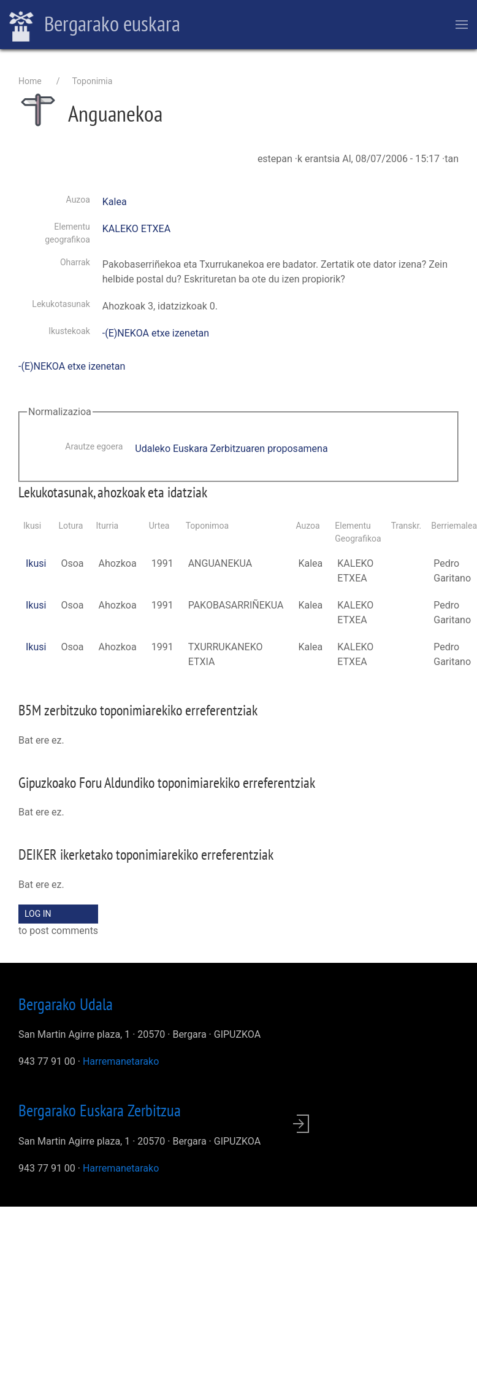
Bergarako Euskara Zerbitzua (99, 1110)
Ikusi (36, 563)
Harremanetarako (121, 1061)
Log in (38, 914)
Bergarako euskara (94, 25)
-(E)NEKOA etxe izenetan (155, 333)
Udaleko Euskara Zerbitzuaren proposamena (231, 448)
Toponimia (92, 81)
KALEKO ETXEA (136, 229)
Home (30, 81)
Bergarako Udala (65, 1004)
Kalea (114, 202)
